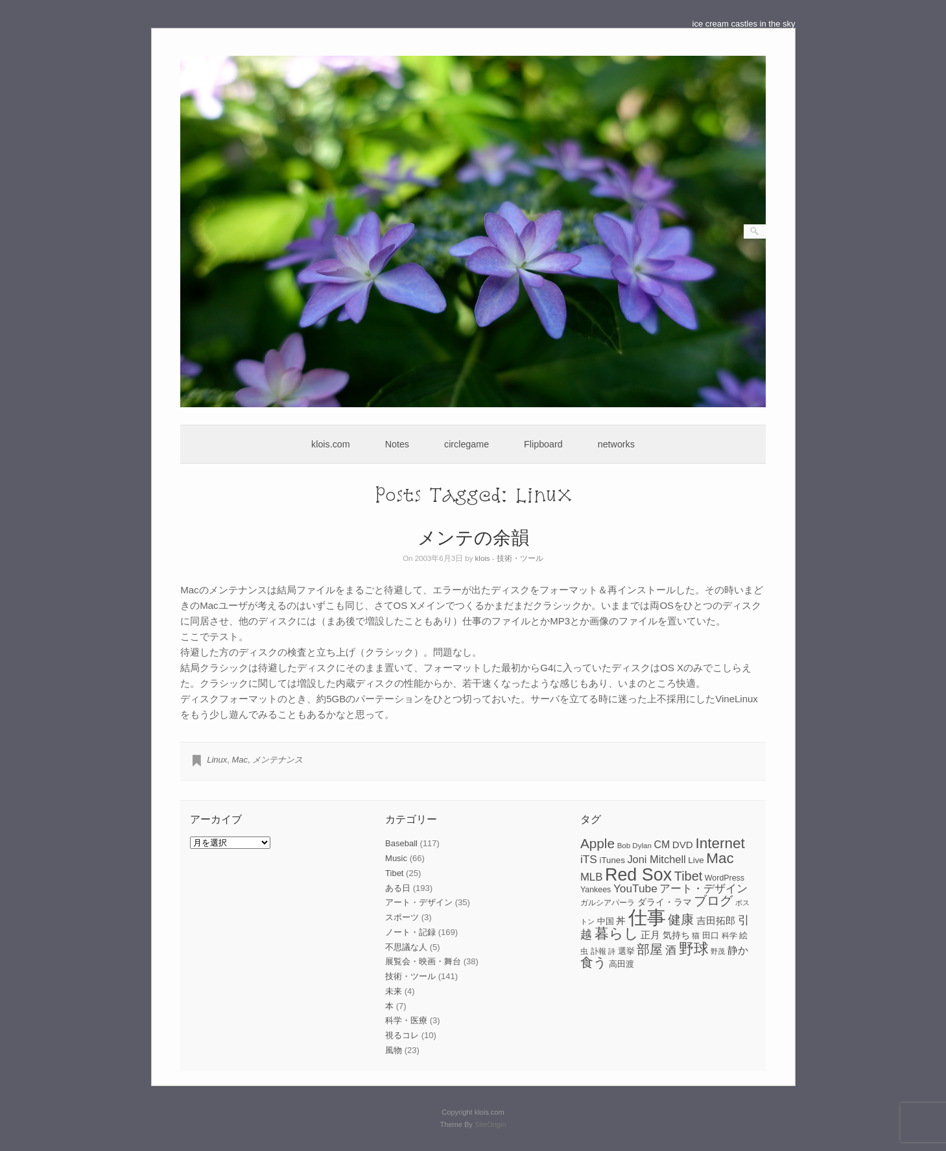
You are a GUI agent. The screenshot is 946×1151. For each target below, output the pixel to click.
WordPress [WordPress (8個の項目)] (724, 878)
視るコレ (402, 1035)
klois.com (330, 444)
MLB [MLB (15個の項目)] (591, 877)
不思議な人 (406, 947)
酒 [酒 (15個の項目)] (670, 950)
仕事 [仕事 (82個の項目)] (647, 917)
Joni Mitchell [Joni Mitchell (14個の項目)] (656, 859)
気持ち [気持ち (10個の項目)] (676, 935)
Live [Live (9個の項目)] (696, 860)
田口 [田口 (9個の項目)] (710, 935)
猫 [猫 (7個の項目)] (696, 936)
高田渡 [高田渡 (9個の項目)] (621, 964)
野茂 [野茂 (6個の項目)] (718, 951)
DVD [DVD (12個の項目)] (682, 844)
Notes (397, 444)
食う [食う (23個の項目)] (593, 962)
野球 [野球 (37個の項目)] (694, 948)
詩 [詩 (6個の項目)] (611, 951)
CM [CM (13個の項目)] (662, 844)
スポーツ (402, 917)
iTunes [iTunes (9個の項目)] (611, 860)
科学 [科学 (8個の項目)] (729, 935)
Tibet (394, 873)
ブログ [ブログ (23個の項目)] (713, 901)
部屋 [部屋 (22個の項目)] (650, 949)
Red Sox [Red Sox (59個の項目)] (638, 874)
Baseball (401, 843)
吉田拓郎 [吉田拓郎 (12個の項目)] (715, 920)
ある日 (397, 888)
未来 (393, 991)
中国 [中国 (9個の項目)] (605, 921)
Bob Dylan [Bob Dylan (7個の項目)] (634, 845)
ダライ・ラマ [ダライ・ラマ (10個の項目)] (664, 902)
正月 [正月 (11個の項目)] (650, 935)
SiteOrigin (490, 1124)
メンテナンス (277, 760)
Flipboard (543, 444)
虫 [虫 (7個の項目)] (584, 951)
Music (396, 858)
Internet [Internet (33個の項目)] (719, 843)
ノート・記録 (410, 932)
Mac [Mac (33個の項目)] (720, 858)
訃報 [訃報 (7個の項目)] (598, 951)
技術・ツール (520, 558)
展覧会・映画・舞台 (423, 961)
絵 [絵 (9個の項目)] (743, 935)
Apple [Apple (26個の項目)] (597, 843)
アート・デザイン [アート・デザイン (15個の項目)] (703, 889)
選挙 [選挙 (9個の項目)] (626, 951)
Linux (217, 760)
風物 (393, 1050)
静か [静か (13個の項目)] (737, 950)
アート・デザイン (419, 902)
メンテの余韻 (473, 536)
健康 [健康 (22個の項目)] (681, 919)
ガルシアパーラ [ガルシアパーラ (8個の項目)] (607, 902)
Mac (240, 760)
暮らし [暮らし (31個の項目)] (617, 933)
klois (482, 558)
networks (616, 444)
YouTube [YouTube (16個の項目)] (635, 888)
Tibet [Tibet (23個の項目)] (688, 876)
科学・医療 (406, 1020)
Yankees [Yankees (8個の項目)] (595, 889)
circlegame (466, 444)
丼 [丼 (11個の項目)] (621, 921)
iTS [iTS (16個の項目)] (588, 859)
